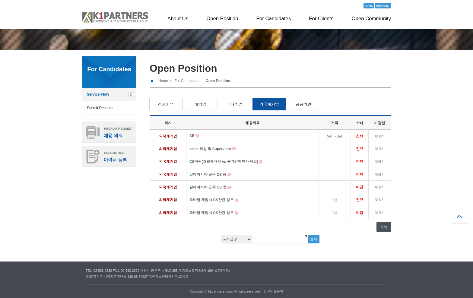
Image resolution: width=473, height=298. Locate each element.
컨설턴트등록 (273, 291)
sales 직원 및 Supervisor (210, 149)
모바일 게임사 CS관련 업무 (212, 200)
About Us (177, 18)
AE (192, 136)
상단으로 (459, 216)
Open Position (222, 18)
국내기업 (235, 104)
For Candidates (273, 18)
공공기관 (303, 104)
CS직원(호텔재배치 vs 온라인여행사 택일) (224, 162)
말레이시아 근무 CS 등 (208, 175)
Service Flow (98, 94)
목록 (383, 227)
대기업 (200, 104)
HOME (369, 5)
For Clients (321, 18)
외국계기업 (269, 104)
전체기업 (166, 104)
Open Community (371, 18)
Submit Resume (100, 108)
